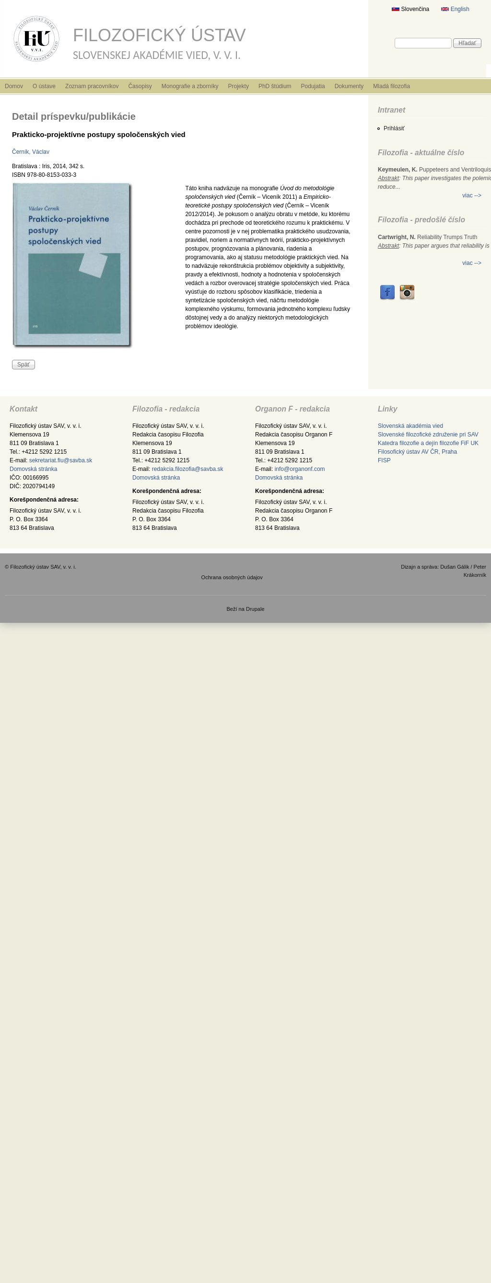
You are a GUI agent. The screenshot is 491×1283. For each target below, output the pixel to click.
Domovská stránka (33, 469)
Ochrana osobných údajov (232, 577)
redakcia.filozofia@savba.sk (187, 469)
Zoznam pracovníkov (91, 86)
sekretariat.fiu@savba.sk (61, 460)
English (455, 9)
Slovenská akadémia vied (410, 426)
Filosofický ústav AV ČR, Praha (417, 451)
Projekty (238, 86)
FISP (384, 460)
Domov (14, 86)
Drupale (255, 609)
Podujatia (313, 86)
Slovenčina (410, 9)
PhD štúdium (275, 86)
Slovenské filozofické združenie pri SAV (428, 434)
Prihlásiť (394, 128)
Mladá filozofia (391, 86)
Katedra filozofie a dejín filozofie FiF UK (428, 443)
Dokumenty (349, 86)
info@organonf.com (300, 469)
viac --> (471, 195)
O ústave (44, 86)
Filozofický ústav (159, 35)
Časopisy (140, 86)
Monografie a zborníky (190, 86)
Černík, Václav (30, 152)
